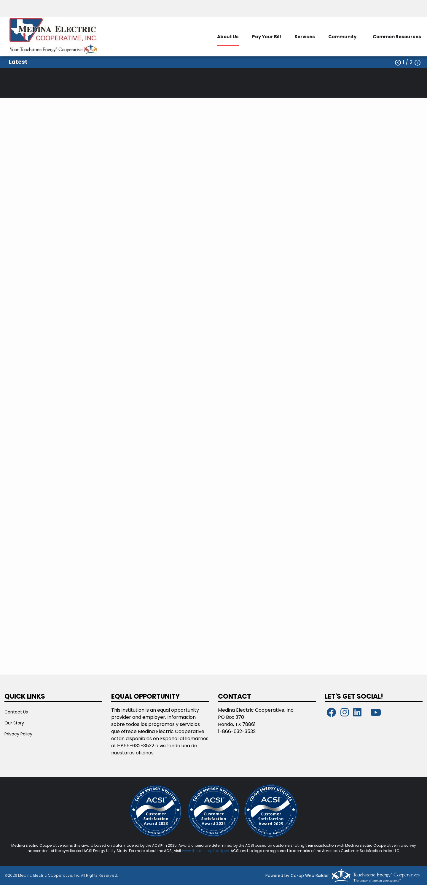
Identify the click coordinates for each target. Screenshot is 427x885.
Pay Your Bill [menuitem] (266, 37)
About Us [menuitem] (228, 37)
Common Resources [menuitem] (397, 37)
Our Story (14, 723)
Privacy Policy (18, 734)
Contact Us (16, 712)
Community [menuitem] (342, 37)
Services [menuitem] (304, 37)
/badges (221, 850)
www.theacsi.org (197, 850)
